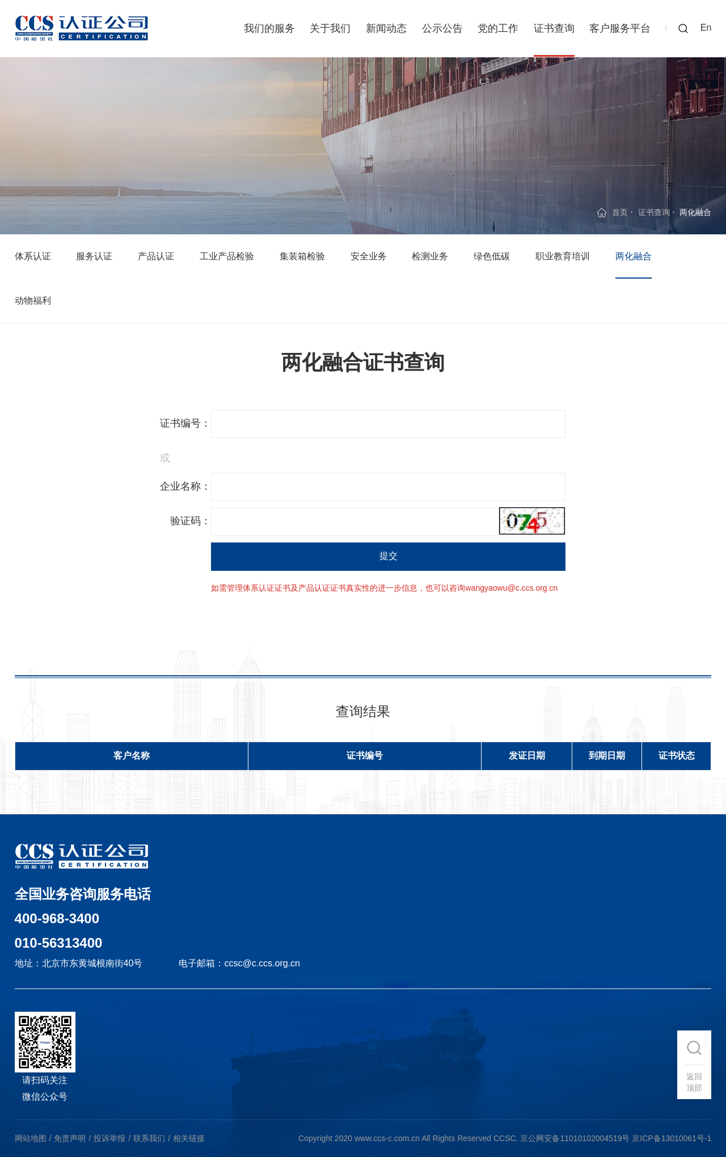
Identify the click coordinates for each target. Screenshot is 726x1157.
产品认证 (156, 256)
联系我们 (149, 1138)
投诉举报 (109, 1138)
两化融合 (633, 256)
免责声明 (70, 1138)
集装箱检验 (302, 256)
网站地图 (31, 1138)
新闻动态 (386, 28)
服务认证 (94, 256)
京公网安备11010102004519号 (575, 1138)
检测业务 (430, 256)
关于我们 (330, 28)
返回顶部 (694, 1082)
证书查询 (554, 28)
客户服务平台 (620, 28)
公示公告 (442, 28)
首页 (620, 212)
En (706, 27)
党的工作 (498, 28)
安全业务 (369, 256)
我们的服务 (269, 28)
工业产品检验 (227, 256)
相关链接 (189, 1138)
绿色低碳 (492, 256)
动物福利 (33, 300)
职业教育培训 (562, 256)
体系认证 (33, 256)
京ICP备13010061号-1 (671, 1138)
